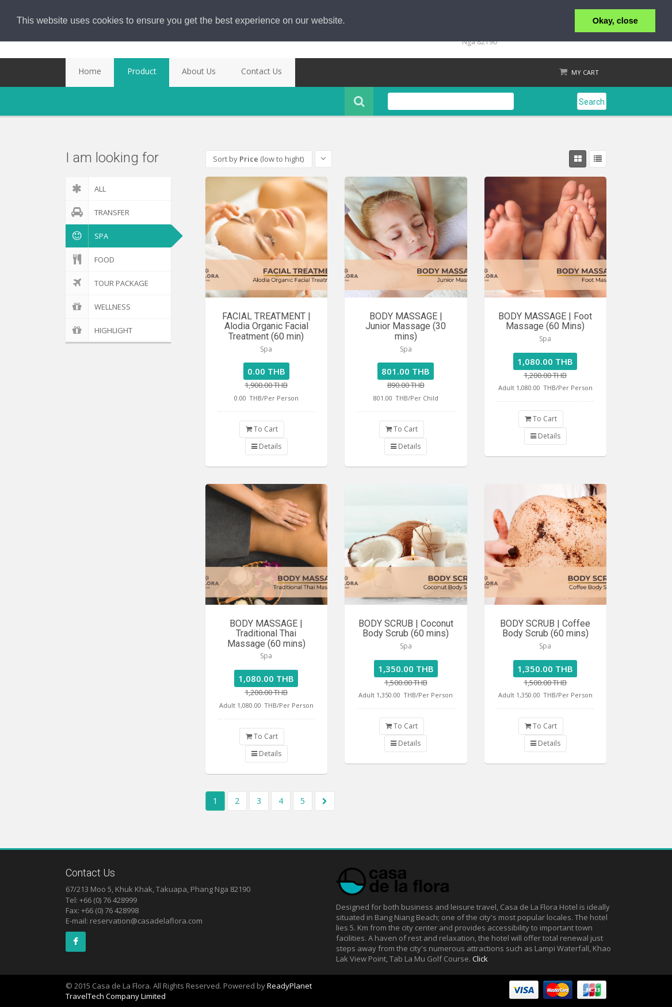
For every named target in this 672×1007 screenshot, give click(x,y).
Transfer (97, 212)
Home (84, 72)
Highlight (99, 330)
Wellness (98, 306)
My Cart (585, 72)
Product (125, 72)
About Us (172, 72)
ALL (86, 188)
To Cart (262, 429)
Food (90, 259)
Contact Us (224, 72)
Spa (87, 235)
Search (592, 101)
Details (266, 446)
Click (480, 958)
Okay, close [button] (615, 20)
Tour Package (107, 283)
